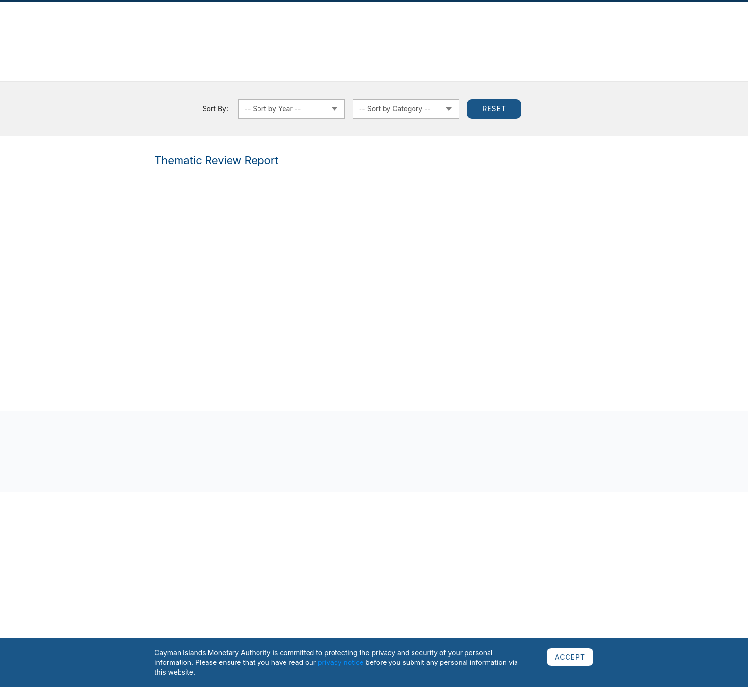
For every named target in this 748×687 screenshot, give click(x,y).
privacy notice (340, 662)
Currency (407, 28)
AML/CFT (598, 28)
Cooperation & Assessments (472, 28)
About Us (121, 28)
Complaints (227, 28)
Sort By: (215, 108)
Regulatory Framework (350, 28)
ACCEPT (570, 657)
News (150, 28)
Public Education (551, 28)
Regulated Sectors (280, 28)
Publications (185, 28)
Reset (494, 108)
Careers (631, 28)
